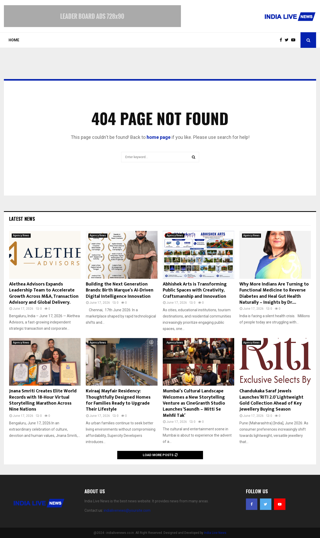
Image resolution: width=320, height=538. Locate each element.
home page (159, 137)
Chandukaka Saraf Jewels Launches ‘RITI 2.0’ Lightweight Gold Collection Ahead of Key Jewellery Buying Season (271, 400)
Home (14, 40)
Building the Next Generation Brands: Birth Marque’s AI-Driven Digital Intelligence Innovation (119, 290)
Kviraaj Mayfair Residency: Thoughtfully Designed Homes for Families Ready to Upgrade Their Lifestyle (118, 400)
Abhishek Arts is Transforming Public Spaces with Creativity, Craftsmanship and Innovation (195, 290)
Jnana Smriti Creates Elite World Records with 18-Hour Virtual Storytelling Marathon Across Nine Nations (43, 400)
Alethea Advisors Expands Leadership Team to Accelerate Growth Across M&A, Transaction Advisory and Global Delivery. (44, 293)
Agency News (21, 235)
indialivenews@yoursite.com (127, 510)
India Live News (215, 533)
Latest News (22, 218)
